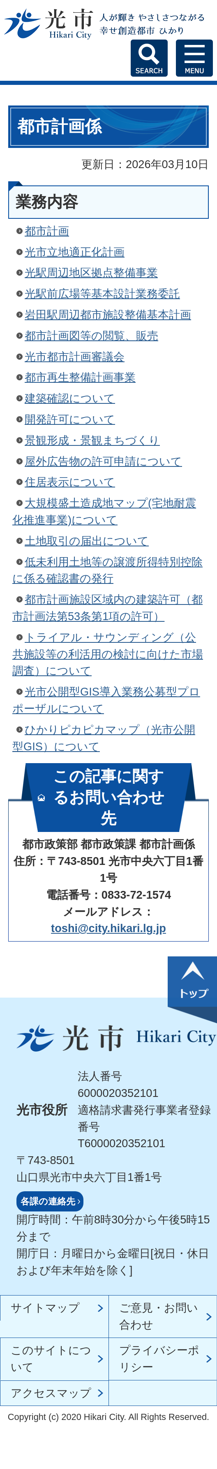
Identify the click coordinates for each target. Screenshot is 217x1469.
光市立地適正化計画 (75, 252)
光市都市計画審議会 (75, 356)
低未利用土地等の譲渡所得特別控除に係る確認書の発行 (107, 570)
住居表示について (70, 482)
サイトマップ (45, 1307)
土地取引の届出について (87, 540)
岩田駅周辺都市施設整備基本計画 (108, 314)
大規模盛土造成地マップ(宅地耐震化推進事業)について (104, 511)
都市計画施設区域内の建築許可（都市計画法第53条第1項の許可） (107, 608)
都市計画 (47, 231)
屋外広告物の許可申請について (103, 461)
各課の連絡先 (48, 1201)
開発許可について (70, 419)
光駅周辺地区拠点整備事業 (91, 272)
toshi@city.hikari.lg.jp (108, 928)
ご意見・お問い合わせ (158, 1316)
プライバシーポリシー (159, 1358)
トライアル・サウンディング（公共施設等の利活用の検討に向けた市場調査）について (107, 654)
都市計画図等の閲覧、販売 (91, 335)
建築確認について (70, 398)
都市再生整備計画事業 (80, 377)
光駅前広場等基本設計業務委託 (102, 293)
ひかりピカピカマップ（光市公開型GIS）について (103, 738)
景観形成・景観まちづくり (92, 440)
